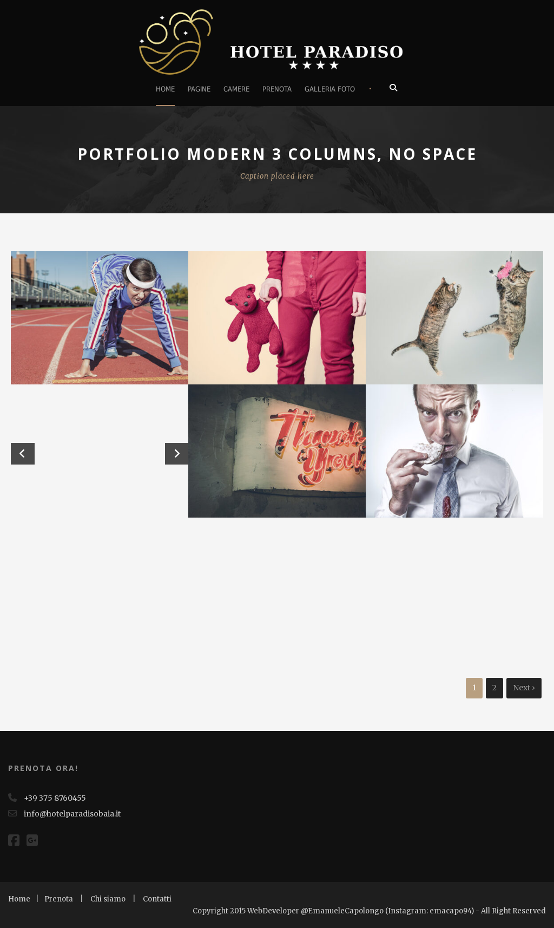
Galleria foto (330, 89)
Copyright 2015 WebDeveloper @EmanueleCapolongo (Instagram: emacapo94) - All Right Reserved (369, 911)
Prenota (277, 89)
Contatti (157, 899)
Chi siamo (108, 899)
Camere (236, 89)
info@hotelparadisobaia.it (71, 814)
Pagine (199, 89)
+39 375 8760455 (55, 798)
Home (165, 89)
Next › (524, 687)
